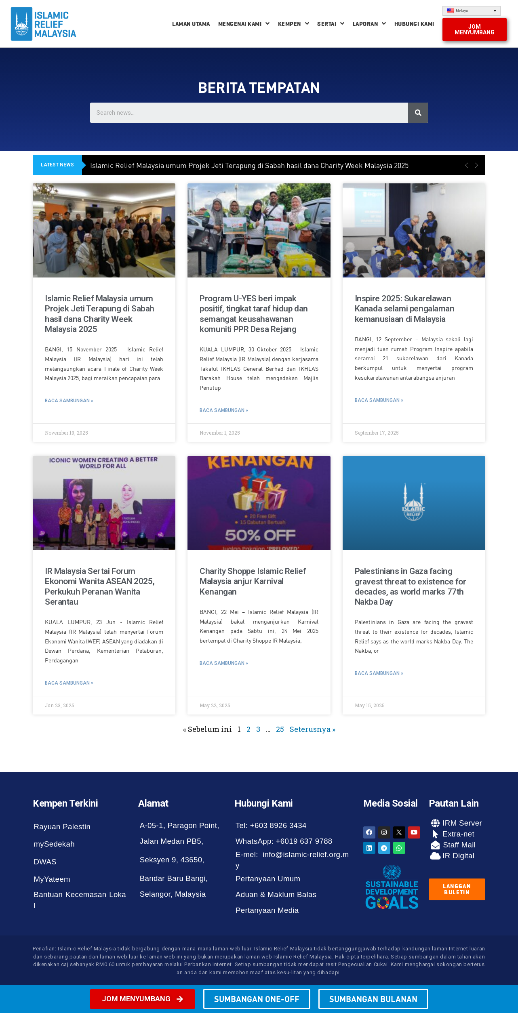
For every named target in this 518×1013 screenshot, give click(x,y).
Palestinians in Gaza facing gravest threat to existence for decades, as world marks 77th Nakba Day (410, 586)
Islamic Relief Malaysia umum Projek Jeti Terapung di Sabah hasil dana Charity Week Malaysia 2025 (249, 165)
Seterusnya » (312, 729)
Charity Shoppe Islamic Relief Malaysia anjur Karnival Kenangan (253, 581)
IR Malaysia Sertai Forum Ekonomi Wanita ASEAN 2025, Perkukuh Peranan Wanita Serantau (99, 586)
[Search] (418, 113)
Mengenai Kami (244, 23)
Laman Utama (191, 23)
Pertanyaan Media (267, 910)
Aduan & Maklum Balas (276, 894)
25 (280, 729)
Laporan (369, 23)
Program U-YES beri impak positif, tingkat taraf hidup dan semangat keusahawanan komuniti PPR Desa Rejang (254, 314)
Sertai (331, 23)
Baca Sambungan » (69, 401)
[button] (474, 29)
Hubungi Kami (414, 23)
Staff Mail (458, 845)
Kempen (294, 23)
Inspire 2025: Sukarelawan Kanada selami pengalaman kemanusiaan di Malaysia (405, 309)
